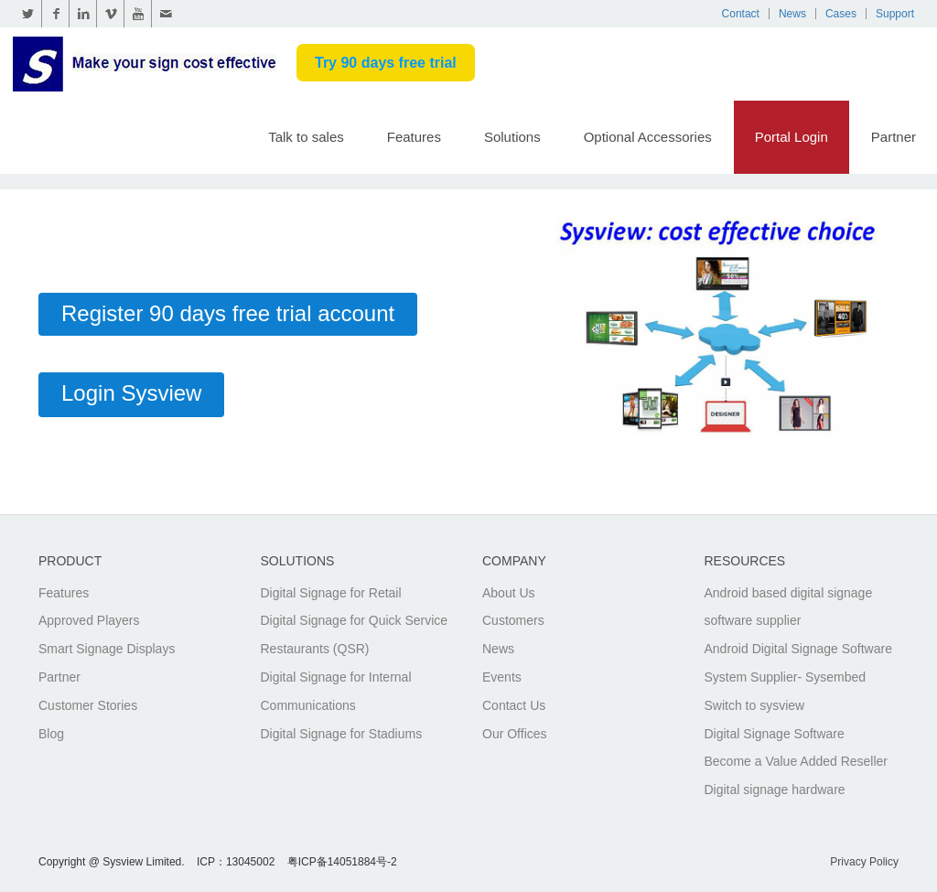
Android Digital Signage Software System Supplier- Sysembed (798, 662)
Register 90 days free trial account (227, 313)
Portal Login (791, 137)
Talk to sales (306, 137)
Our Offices (514, 733)
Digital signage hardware (775, 789)
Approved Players (89, 620)
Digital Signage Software (775, 733)
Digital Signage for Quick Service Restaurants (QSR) (354, 634)
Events (502, 677)
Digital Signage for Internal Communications (336, 691)
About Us (508, 593)
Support (895, 13)
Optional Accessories (648, 137)
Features (414, 137)
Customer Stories (87, 705)
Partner (893, 137)
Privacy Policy (864, 861)
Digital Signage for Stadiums (342, 733)
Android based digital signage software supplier (789, 607)
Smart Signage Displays (106, 648)
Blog (51, 733)
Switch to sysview (755, 705)
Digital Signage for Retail (331, 593)
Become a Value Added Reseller (797, 761)
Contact (740, 13)
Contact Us (513, 705)
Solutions (512, 137)
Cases (840, 13)
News (792, 13)
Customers (513, 620)
